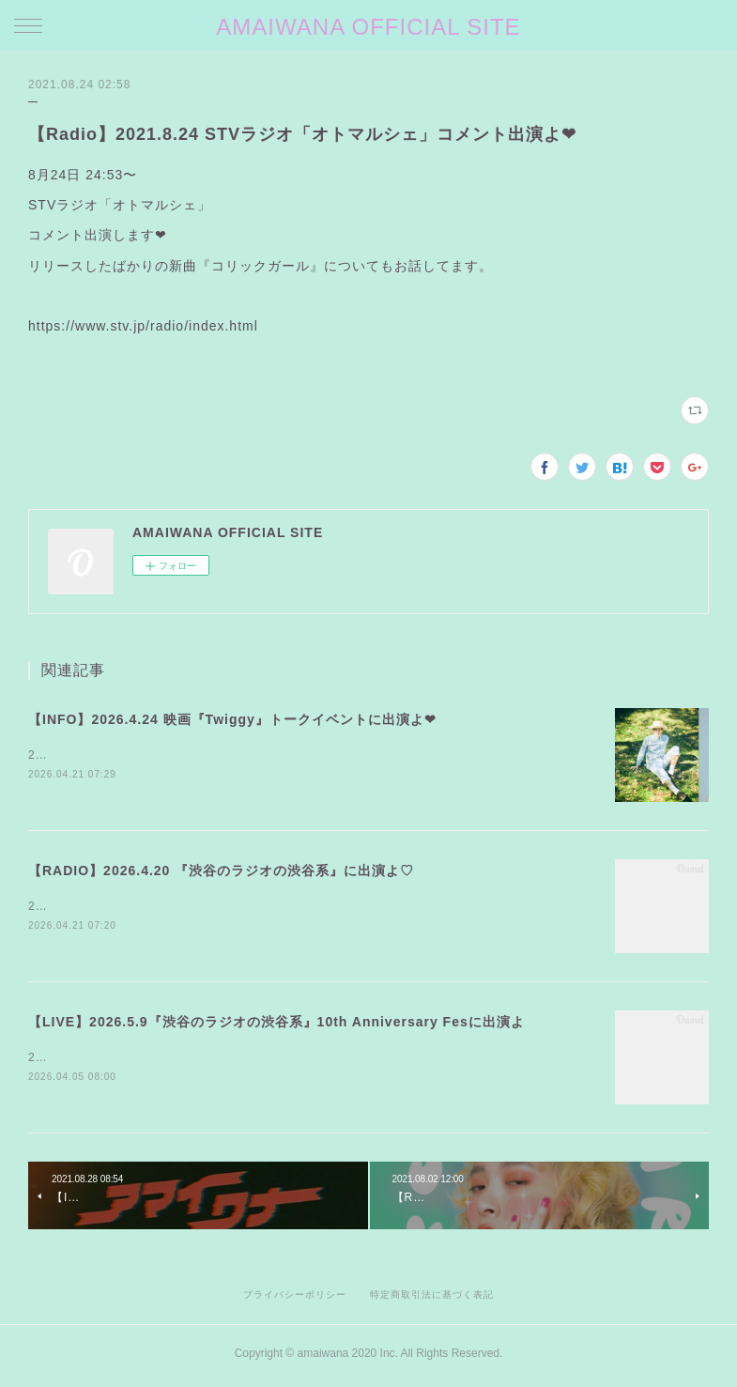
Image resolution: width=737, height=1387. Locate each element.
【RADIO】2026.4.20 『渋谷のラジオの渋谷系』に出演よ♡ (221, 872)
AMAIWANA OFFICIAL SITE (368, 26)
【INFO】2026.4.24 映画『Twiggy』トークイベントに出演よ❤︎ (232, 719)
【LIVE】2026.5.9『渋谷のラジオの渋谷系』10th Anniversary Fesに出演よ (276, 1024)
